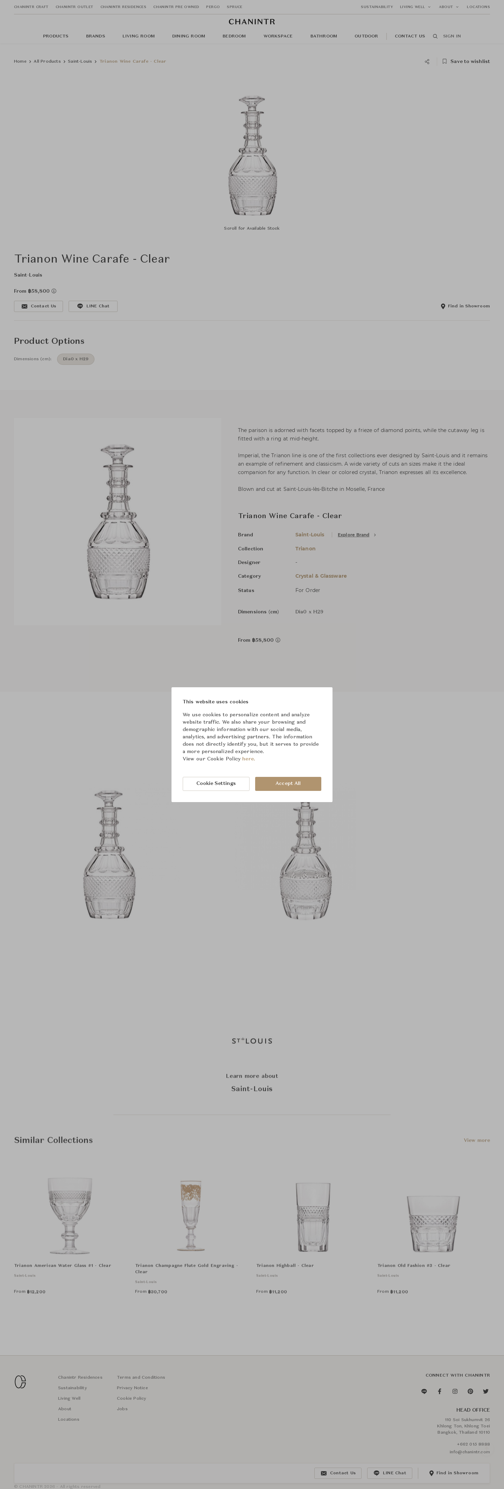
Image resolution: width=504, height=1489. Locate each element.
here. (248, 759)
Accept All (288, 783)
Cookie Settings (216, 783)
